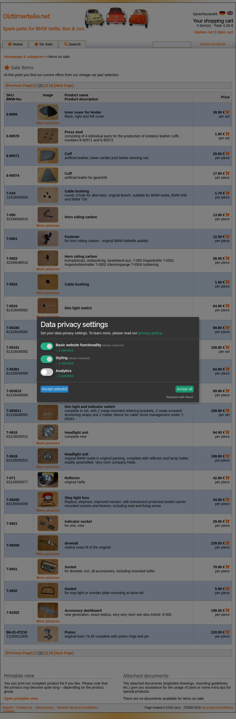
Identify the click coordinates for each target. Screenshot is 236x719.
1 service (65, 350)
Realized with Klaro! (180, 397)
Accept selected (54, 389)
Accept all (184, 389)
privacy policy (150, 333)
